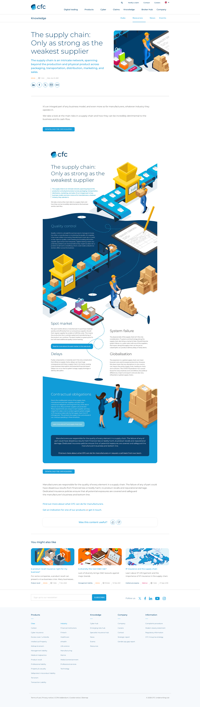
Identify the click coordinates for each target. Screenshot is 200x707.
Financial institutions (69, 628)
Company (161, 9)
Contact (146, 3)
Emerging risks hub (97, 628)
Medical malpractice (38, 655)
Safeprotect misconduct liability (43, 673)
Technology (65, 669)
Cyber (103, 9)
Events (162, 18)
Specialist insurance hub (99, 632)
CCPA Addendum (61, 698)
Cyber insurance (37, 632)
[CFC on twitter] (139, 598)
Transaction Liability (38, 682)
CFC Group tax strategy (154, 637)
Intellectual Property (39, 642)
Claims (116, 9)
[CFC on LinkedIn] (149, 598)
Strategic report (124, 637)
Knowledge (129, 9)
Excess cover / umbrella (40, 637)
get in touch (95, 510)
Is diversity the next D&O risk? (92, 569)
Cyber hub (94, 623)
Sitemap (85, 698)
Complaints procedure (154, 623)
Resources (138, 18)
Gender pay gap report (126, 642)
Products (89, 9)
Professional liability (38, 664)
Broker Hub (147, 9)
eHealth (64, 642)
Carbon (34, 628)
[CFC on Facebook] (144, 598)
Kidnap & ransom (37, 646)
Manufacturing (66, 651)
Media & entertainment (69, 660)
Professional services (68, 664)
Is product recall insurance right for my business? (49, 570)
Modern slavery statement (155, 628)
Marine (63, 655)
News (152, 18)
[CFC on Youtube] (156, 598)
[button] (122, 2)
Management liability (39, 651)
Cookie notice (75, 698)
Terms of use (36, 698)
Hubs (123, 18)
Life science (65, 646)
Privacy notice (47, 698)
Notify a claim (133, 3)
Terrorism (34, 678)
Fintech (63, 632)
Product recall (36, 660)
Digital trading (71, 9)
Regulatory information (154, 632)
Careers (157, 3)
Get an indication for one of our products (64, 510)
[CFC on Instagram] (163, 598)
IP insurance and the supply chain (141, 569)
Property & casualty (38, 669)
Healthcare (65, 637)
